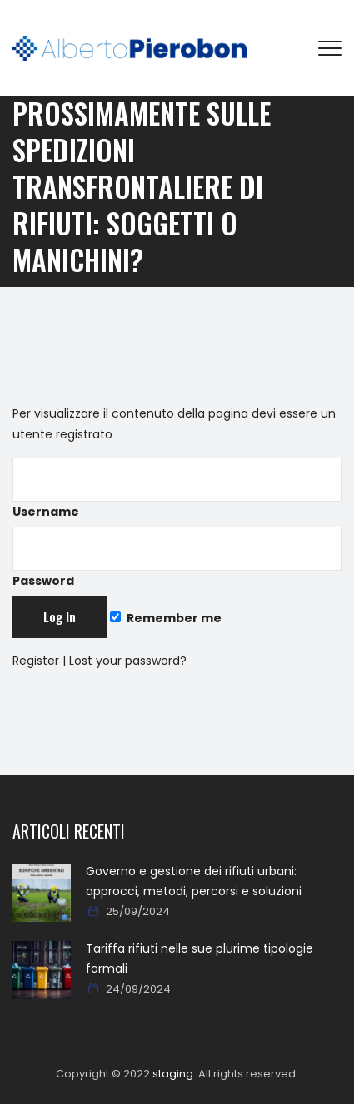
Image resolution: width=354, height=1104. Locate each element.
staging (172, 1074)
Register (35, 660)
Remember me (166, 618)
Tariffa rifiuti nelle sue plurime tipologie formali (199, 958)
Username (177, 489)
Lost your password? (128, 660)
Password (177, 558)
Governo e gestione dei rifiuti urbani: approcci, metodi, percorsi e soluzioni (194, 881)
